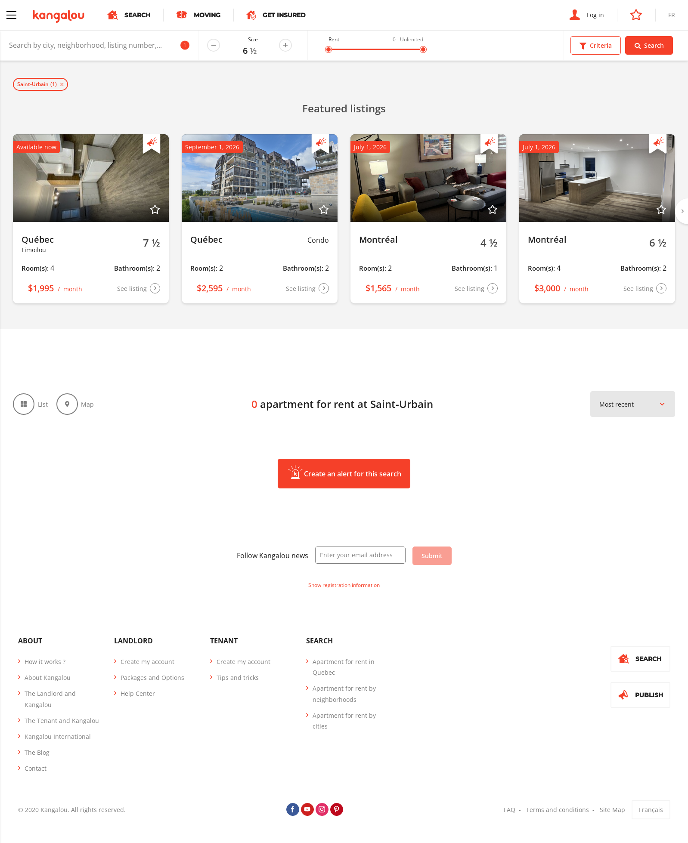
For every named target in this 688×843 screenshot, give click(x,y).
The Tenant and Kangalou (62, 720)
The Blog (37, 752)
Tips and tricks (238, 677)
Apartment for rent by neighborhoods (344, 693)
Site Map (612, 810)
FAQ (509, 810)
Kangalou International (58, 736)
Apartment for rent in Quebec (344, 667)
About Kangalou (48, 677)
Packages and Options (152, 677)
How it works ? (45, 662)
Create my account (147, 662)
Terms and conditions (557, 810)
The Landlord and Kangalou (50, 698)
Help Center (138, 693)
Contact (35, 768)
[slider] (328, 49)
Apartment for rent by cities (344, 720)
